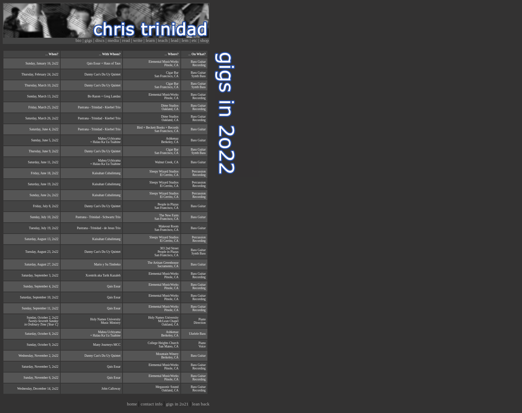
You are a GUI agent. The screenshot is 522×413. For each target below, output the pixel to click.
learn (151, 40)
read (126, 40)
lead (175, 40)
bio (79, 40)
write (138, 40)
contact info (152, 403)
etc (195, 40)
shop (204, 40)
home (132, 403)
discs (101, 40)
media (114, 40)
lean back (200, 403)
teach (163, 40)
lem (186, 40)
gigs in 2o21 (178, 403)
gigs (89, 40)
